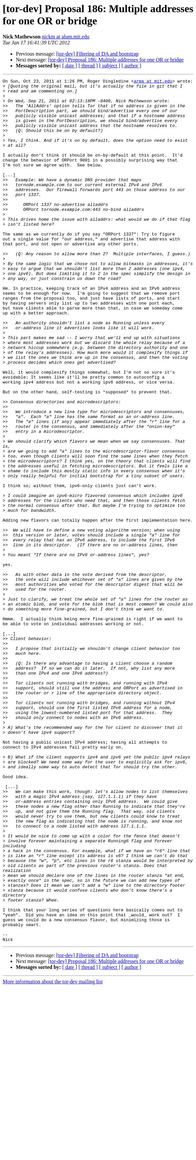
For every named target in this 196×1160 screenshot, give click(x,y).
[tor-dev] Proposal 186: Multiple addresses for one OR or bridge (116, 59)
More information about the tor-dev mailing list (53, 1154)
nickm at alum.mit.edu (65, 36)
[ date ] (69, 65)
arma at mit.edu (153, 82)
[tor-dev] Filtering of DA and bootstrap (97, 54)
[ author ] (131, 65)
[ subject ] (109, 65)
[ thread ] (88, 65)
